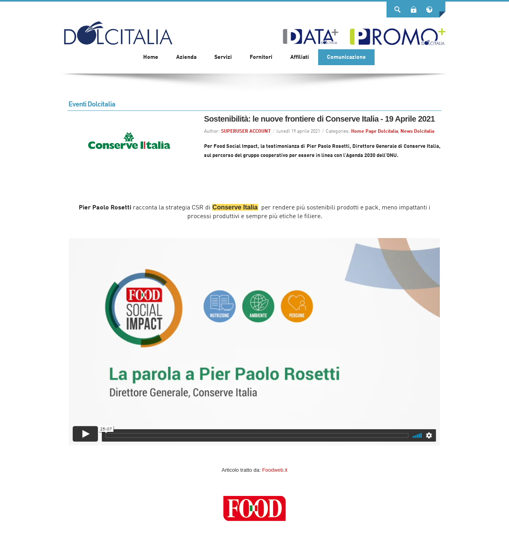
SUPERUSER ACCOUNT (246, 131)
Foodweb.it (275, 470)
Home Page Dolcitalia (374, 131)
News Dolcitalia (417, 131)
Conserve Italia (235, 207)
